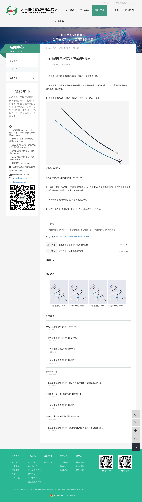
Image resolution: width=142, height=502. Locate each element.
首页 (57, 10)
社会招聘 (80, 466)
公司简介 (16, 462)
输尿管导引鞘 (51, 372)
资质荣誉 (16, 470)
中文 (104, 3)
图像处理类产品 (34, 482)
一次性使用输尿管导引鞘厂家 (79, 230)
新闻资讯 (99, 10)
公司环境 (16, 478)
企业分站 (72, 489)
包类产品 (32, 474)
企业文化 (16, 466)
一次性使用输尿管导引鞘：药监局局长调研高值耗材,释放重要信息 (74, 428)
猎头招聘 (80, 470)
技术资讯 (13, 78)
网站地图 (80, 489)
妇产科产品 (33, 466)
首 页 (60, 48)
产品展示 (84, 10)
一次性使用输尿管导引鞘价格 (103, 230)
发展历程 (16, 474)
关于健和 (69, 10)
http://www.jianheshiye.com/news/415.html (72, 237)
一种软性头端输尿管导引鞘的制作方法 (62, 416)
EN (108, 3)
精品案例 (48, 462)
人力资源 (114, 10)
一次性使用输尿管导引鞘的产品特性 (61, 327)
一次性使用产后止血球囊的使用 (70, 251)
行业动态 (13, 69)
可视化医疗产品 (34, 470)
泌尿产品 (32, 462)
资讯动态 (67, 48)
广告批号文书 (61, 21)
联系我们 (129, 10)
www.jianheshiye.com (19, 178)
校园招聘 (80, 462)
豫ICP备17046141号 (62, 489)
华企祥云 (49, 489)
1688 (19, 171)
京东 (22, 171)
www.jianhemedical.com (17, 182)
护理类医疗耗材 (34, 478)
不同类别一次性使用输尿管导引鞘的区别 (63, 394)
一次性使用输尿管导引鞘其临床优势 (72, 245)
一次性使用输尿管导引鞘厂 (56, 230)
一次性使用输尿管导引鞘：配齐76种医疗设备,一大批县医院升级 (73, 383)
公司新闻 (13, 61)
